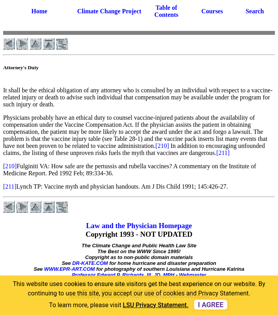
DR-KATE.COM (90, 263)
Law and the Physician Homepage (139, 225)
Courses (212, 11)
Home (39, 11)
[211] (223, 152)
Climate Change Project (109, 11)
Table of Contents (166, 11)
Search (255, 11)
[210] (162, 145)
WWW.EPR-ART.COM (69, 269)
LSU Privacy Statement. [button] (156, 305)
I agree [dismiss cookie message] (211, 305)
